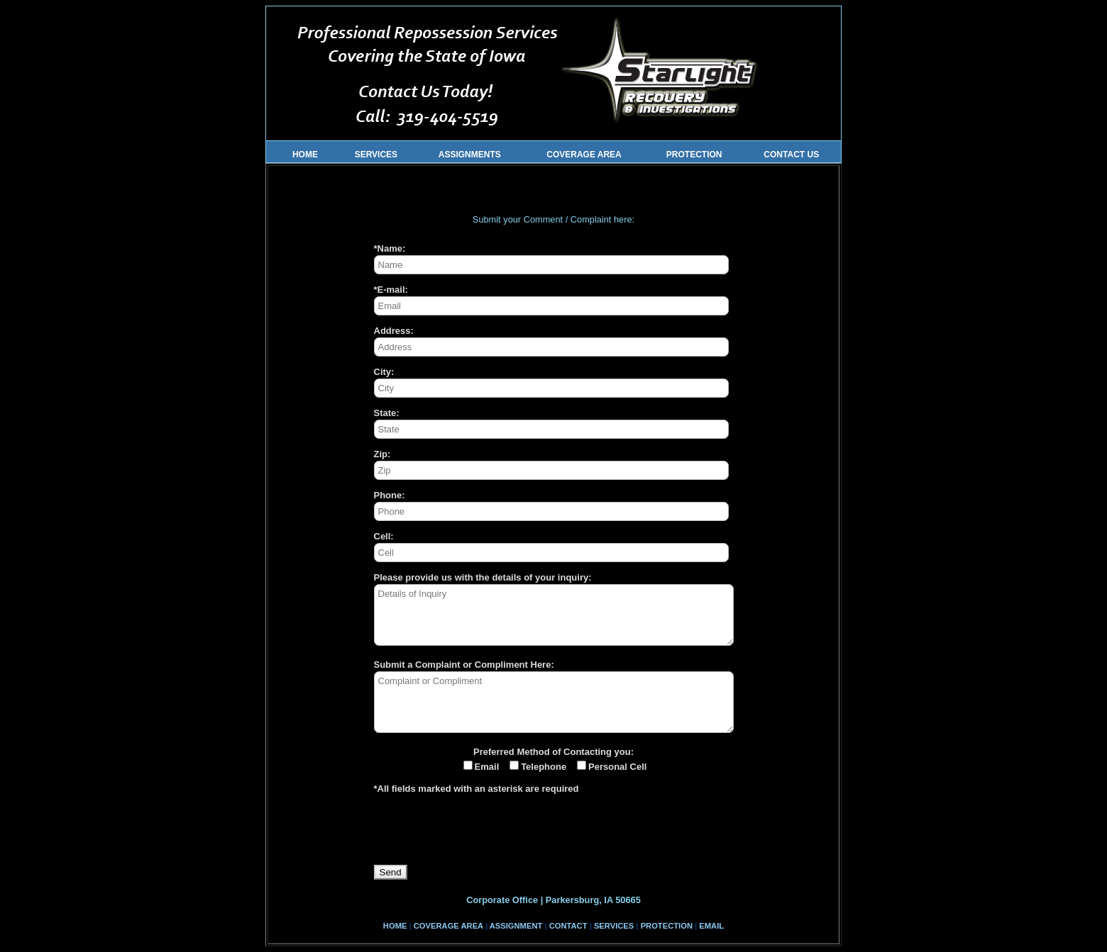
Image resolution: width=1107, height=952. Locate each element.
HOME (300, 154)
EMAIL (711, 926)
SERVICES (376, 154)
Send (391, 872)
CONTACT (568, 926)
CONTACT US (791, 154)
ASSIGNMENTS (470, 154)
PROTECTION (694, 154)
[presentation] (482, 837)
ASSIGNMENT (516, 926)
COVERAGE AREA (584, 154)
